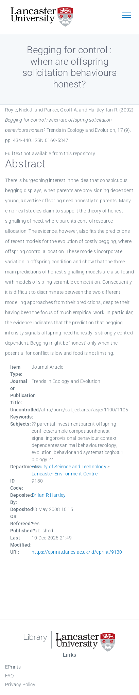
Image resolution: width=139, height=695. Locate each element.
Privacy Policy (20, 684)
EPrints (13, 667)
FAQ (9, 675)
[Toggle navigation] (126, 15)
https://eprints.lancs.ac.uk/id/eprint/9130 (77, 552)
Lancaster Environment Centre (65, 473)
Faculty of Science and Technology (69, 466)
